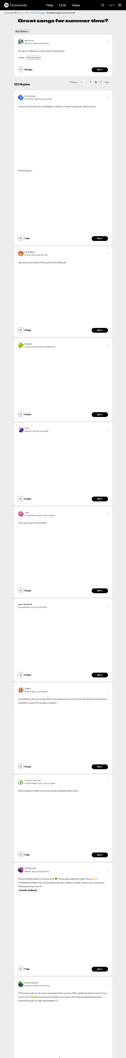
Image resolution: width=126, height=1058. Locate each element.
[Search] (102, 5)
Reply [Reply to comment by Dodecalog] (100, 238)
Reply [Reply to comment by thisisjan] (100, 414)
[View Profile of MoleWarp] (30, 251)
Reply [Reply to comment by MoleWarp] (100, 330)
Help (49, 5)
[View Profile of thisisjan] (28, 343)
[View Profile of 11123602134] (30, 868)
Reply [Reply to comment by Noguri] (100, 767)
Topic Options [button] (21, 31)
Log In (111, 5)
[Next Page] (107, 82)
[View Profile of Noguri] (28, 688)
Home (19, 12)
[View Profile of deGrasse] (29, 40)
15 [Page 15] (90, 82)
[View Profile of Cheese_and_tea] (33, 780)
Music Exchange (37, 12)
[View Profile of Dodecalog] (30, 95)
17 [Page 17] (101, 82)
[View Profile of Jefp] (27, 512)
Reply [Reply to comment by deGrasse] (100, 69)
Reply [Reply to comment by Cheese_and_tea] (100, 855)
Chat (62, 5)
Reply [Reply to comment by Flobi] (100, 499)
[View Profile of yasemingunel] (31, 982)
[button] (107, 42)
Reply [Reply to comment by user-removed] (100, 675)
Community (15, 5)
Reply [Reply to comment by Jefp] (100, 590)
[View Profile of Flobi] (27, 428)
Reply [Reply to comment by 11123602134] (100, 969)
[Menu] (119, 5)
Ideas (76, 5)
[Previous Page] (73, 82)
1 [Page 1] (81, 82)
